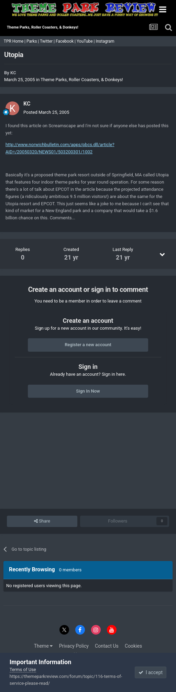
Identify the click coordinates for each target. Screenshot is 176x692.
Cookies (133, 646)
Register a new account (88, 344)
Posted (46, 112)
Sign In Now (88, 391)
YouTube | (86, 41)
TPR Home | (14, 41)
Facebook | (66, 41)
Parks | (33, 41)
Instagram (105, 41)
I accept (151, 672)
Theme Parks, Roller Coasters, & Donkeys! (82, 79)
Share (42, 521)
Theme (43, 646)
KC (13, 72)
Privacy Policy (74, 646)
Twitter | (48, 41)
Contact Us (107, 646)
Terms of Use (23, 669)
